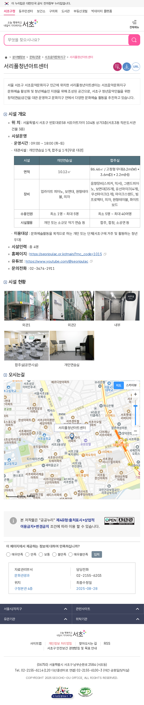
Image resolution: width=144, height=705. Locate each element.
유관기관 (34, 619)
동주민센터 (25, 11)
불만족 (62, 554)
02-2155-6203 (89, 575)
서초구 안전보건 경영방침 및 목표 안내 (72, 648)
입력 (97, 554)
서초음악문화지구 (55, 57)
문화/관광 (35, 57)
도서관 (65, 11)
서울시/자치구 (34, 609)
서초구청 (9, 11)
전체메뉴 (133, 22)
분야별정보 (18, 57)
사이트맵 (35, 643)
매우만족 (17, 554)
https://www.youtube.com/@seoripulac (57, 261)
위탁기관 (106, 619)
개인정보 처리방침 (60, 643)
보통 (47, 554)
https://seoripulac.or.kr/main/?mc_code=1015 (65, 254)
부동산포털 (81, 11)
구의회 (53, 11)
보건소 (41, 11)
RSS (107, 643)
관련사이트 (106, 609)
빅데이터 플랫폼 (101, 11)
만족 (33, 554)
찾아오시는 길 (88, 643)
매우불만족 (81, 554)
